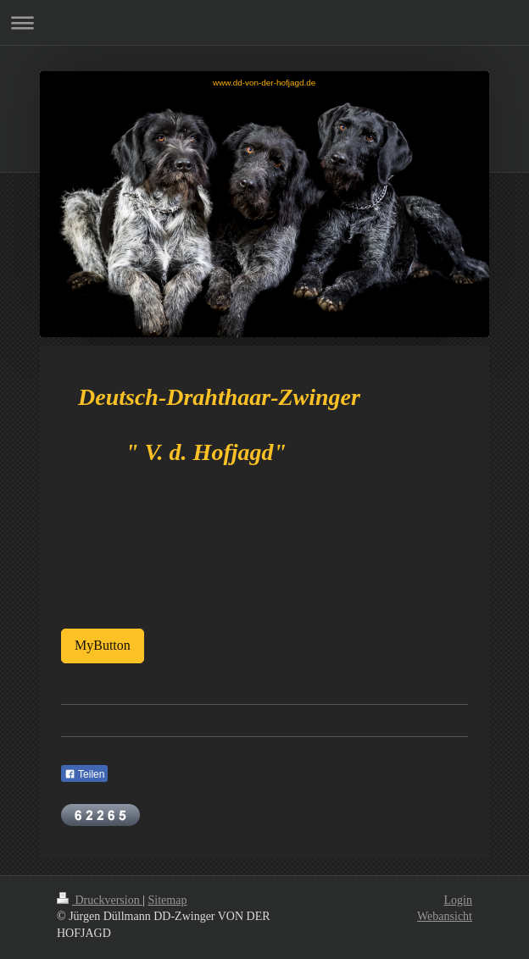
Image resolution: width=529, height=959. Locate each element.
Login (458, 900)
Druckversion (99, 900)
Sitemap (167, 900)
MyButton (103, 645)
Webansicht (444, 916)
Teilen (84, 774)
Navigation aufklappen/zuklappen (264, 22)
